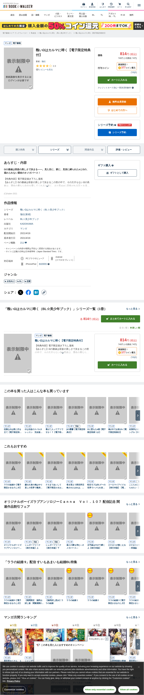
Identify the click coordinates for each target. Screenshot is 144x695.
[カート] (119, 5)
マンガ (47, 15)
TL (102, 15)
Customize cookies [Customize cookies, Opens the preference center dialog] (14, 689)
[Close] (138, 667)
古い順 (123, 327)
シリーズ (59, 149)
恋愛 (27, 281)
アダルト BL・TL (112, 15)
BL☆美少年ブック (29, 219)
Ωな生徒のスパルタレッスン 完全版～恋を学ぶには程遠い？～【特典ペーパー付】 (33, 431)
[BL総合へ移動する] (33, 33)
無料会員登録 (117, 101)
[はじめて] (103, 5)
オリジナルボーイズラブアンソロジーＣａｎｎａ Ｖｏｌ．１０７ (13, 546)
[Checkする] (30, 87)
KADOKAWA (26, 223)
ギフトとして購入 (117, 172)
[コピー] (44, 292)
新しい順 (135, 327)
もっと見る (133, 308)
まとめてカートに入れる (120, 318)
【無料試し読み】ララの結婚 (54, 601)
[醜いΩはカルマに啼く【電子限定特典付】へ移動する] (91, 33)
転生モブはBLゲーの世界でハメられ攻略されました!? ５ (96, 486)
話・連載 (35, 15)
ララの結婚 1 (72, 600)
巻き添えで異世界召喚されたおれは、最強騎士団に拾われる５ (75, 486)
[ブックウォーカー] (17, 5)
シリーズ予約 (107, 125)
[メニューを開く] (139, 5)
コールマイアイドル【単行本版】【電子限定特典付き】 (117, 486)
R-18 (123, 15)
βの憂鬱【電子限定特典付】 (75, 430)
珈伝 (44, 61)
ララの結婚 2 (93, 600)
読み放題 (23, 15)
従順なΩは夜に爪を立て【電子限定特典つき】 (13, 431)
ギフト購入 (106, 165)
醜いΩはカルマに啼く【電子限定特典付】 (59, 340)
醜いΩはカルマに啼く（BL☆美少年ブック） (43, 209)
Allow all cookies (128, 689)
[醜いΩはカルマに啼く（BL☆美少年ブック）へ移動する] (56, 33)
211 (23, 242)
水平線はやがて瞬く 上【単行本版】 (96, 546)
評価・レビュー (124, 149)
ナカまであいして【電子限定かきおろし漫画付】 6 (54, 486)
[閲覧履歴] (111, 5)
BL (93, 15)
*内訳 (133, 72)
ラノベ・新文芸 (70, 15)
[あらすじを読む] (47, 182)
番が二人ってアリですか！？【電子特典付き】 (54, 431)
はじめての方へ (117, 110)
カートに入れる (117, 80)
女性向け (9, 281)
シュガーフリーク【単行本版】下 (53, 546)
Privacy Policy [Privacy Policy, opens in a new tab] (13, 681)
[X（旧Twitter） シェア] (20, 292)
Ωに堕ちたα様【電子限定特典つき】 (96, 430)
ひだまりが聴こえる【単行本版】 (117, 546)
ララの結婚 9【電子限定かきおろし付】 (13, 486)
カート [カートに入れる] (117, 364)
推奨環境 (44, 264)
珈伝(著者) (25, 214)
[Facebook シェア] (28, 292)
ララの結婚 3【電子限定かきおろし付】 (117, 601)
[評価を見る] (46, 67)
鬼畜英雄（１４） (95, 661)
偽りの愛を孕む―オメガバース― (75, 546)
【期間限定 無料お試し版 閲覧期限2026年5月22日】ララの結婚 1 (34, 602)
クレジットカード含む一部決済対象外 (116, 88)
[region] (72, 678)
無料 (131, 15)
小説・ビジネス (58, 15)
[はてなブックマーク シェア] (36, 292)
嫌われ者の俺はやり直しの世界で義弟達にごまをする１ (33, 486)
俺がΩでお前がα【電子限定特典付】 (117, 430)
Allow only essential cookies (99, 689)
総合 (12, 15)
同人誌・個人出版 (83, 15)
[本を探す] (128, 5)
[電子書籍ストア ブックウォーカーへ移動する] (15, 33)
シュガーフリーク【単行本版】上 (32, 546)
